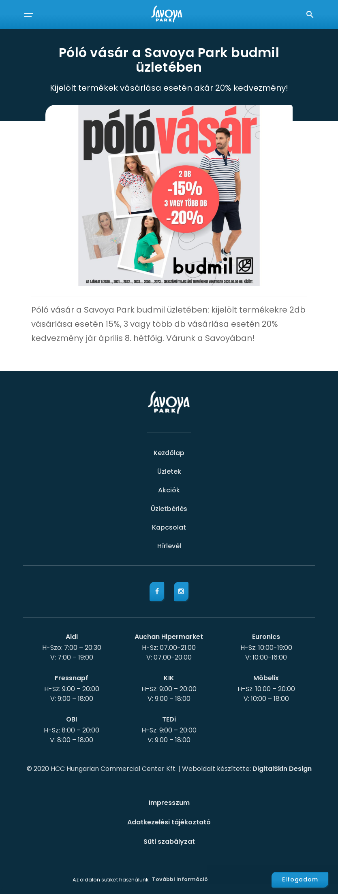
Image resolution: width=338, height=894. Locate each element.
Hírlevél (169, 546)
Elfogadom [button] (300, 879)
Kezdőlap (169, 453)
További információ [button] (180, 879)
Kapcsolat (169, 527)
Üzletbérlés (169, 508)
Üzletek (169, 471)
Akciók (169, 490)
